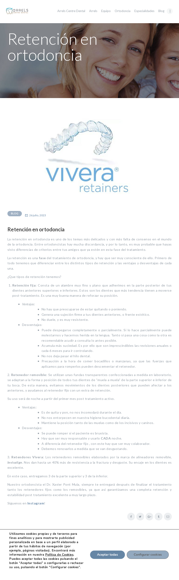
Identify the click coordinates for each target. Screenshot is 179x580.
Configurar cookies (148, 554)
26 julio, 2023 (37, 215)
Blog (14, 213)
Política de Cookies (59, 555)
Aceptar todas (107, 554)
